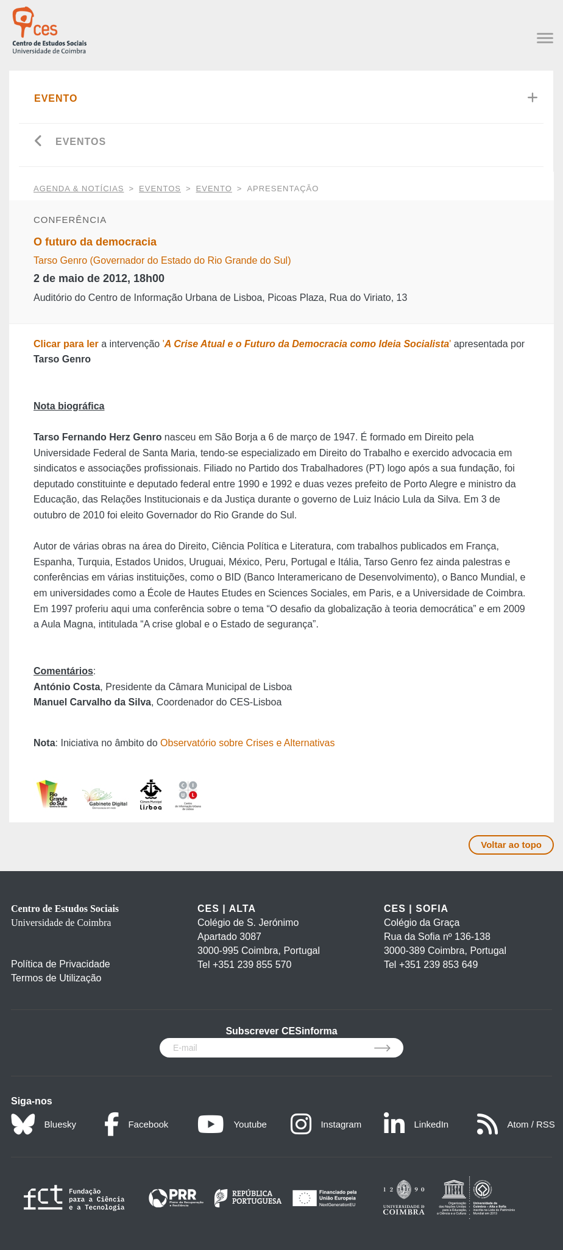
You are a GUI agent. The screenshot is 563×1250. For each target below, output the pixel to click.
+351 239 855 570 (252, 964)
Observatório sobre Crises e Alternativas (247, 743)
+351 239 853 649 (438, 964)
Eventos (80, 141)
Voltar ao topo (511, 844)
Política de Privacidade (60, 964)
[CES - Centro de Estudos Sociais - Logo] (49, 28)
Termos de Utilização (56, 978)
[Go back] (38, 142)
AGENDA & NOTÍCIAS (79, 188)
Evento (56, 98)
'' (307, 344)
